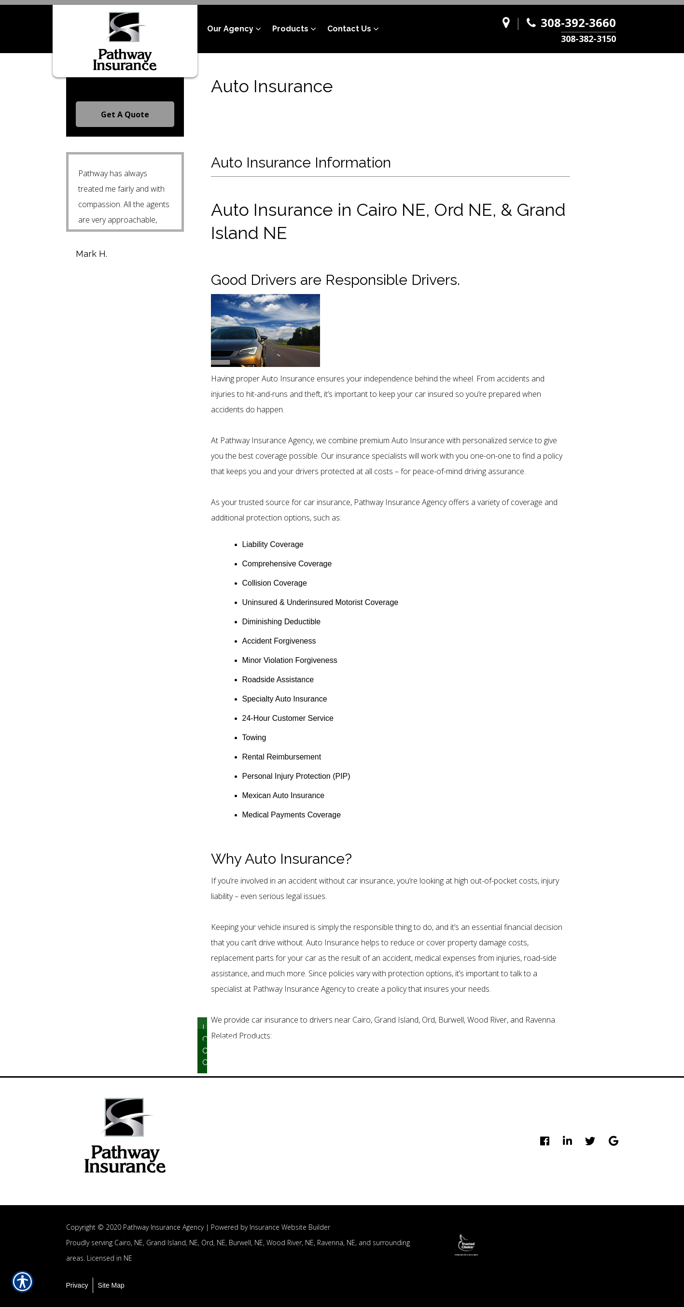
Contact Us (349, 28)
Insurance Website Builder (290, 1227)
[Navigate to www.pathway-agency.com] (509, 29)
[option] (466, 1244)
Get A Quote (125, 114)
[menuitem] (239, 29)
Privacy (77, 1285)
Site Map (111, 1285)
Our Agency (230, 28)
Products (290, 28)
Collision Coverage (204, 1056)
